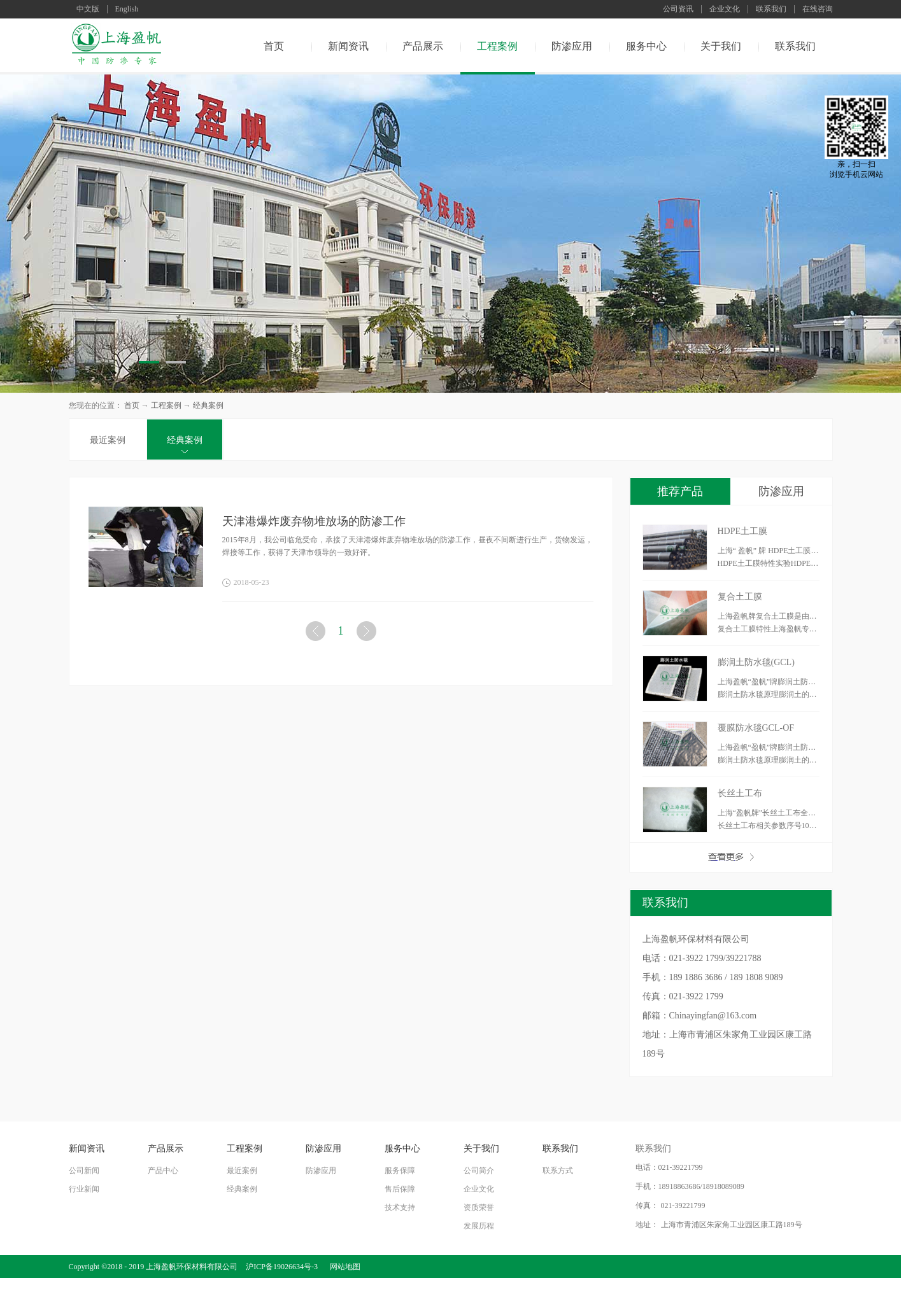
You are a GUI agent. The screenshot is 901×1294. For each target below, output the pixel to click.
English (127, 9)
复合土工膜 (740, 596)
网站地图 (343, 1266)
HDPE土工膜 (743, 531)
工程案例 (166, 405)
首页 (274, 46)
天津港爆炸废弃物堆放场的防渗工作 (314, 521)
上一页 (316, 633)
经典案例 (208, 405)
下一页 (367, 633)
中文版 (87, 9)
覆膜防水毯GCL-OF (756, 728)
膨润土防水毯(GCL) (756, 662)
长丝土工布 (740, 793)
